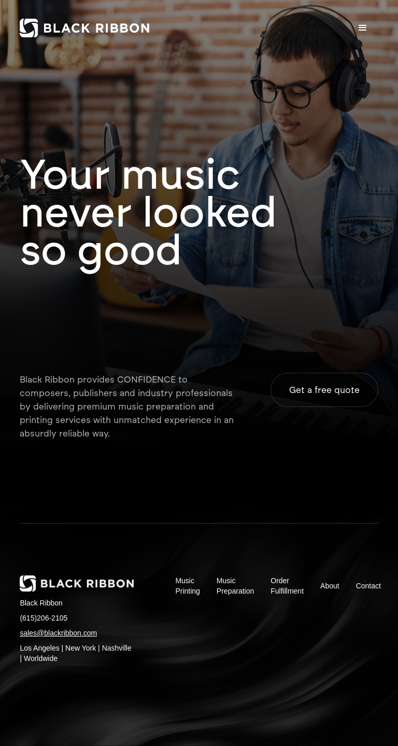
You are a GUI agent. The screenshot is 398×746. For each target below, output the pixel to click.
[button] (362, 28)
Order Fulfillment (287, 585)
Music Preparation (235, 585)
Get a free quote (324, 390)
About (329, 586)
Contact (368, 586)
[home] (84, 28)
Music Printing (187, 585)
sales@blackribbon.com (58, 633)
